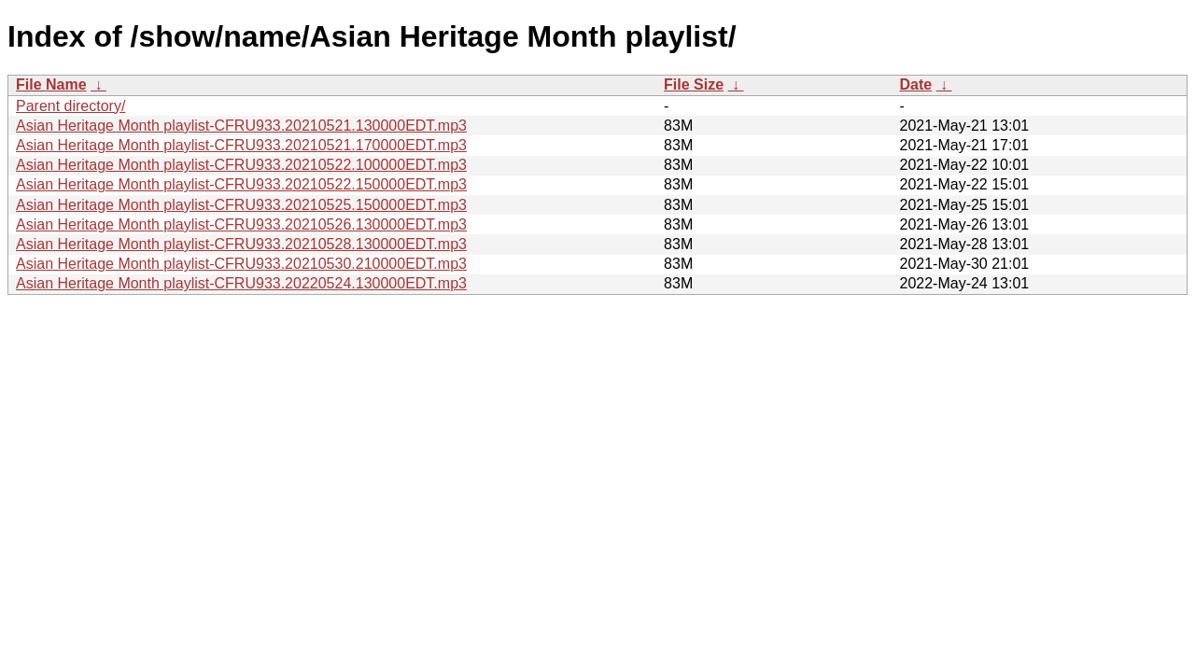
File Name (51, 84)
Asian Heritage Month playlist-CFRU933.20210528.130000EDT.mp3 (241, 244)
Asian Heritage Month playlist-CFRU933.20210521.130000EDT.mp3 (241, 125)
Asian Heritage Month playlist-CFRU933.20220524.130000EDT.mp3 (241, 283)
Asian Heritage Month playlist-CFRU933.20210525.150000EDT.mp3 (241, 205)
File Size (694, 84)
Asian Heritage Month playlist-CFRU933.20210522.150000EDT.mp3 (241, 184)
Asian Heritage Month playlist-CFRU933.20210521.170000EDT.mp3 (241, 145)
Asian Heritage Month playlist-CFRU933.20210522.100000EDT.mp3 (241, 165)
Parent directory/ (70, 106)
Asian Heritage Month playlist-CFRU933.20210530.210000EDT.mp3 (241, 264)
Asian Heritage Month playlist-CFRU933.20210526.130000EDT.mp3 (241, 224)
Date (915, 84)
